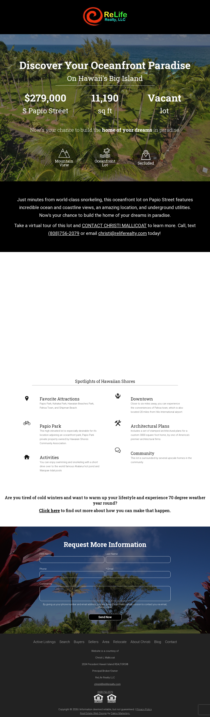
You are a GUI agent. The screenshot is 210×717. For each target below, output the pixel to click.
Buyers (79, 642)
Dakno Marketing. (120, 713)
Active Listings (44, 642)
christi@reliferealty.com (122, 233)
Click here (49, 510)
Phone (43, 568)
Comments (46, 583)
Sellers (93, 642)
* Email (109, 568)
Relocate (120, 642)
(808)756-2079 (63, 233)
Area (105, 642)
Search (64, 642)
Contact (171, 642)
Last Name (112, 553)
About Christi (140, 642)
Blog (157, 642)
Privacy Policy (144, 709)
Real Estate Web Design (93, 713)
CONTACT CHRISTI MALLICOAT (114, 225)
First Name (46, 553)
